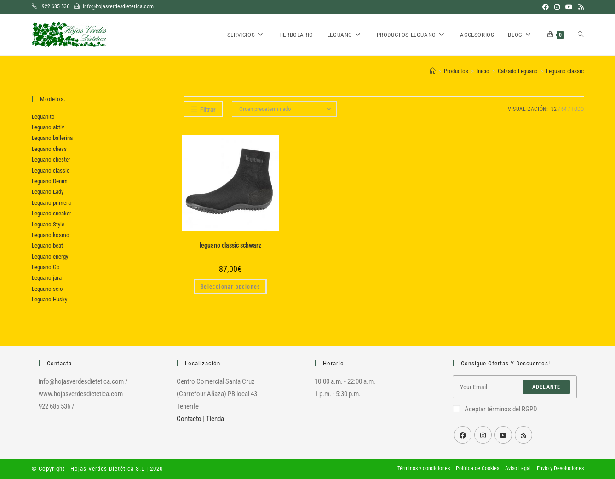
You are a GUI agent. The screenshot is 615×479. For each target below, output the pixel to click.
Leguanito (43, 116)
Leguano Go (46, 267)
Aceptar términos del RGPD (495, 409)
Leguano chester (51, 159)
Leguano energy (50, 256)
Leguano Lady (47, 191)
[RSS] (523, 435)
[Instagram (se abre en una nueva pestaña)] (557, 7)
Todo (577, 109)
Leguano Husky (49, 299)
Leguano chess (49, 148)
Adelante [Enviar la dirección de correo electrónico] (546, 387)
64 (564, 109)
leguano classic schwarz (230, 245)
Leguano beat (47, 245)
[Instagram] (483, 435)
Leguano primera (51, 202)
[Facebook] (462, 435)
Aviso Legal (518, 468)
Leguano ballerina (52, 137)
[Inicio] (433, 71)
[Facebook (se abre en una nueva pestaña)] (546, 7)
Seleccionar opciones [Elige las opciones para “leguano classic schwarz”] (230, 286)
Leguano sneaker (51, 213)
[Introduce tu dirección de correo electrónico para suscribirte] (515, 386)
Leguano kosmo (50, 234)
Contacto (189, 419)
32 (554, 109)
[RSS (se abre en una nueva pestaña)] (579, 7)
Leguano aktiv (48, 127)
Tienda (215, 419)
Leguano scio (47, 288)
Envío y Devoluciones (560, 468)
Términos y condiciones (423, 468)
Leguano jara (47, 277)
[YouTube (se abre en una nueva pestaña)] (569, 7)
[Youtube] (503, 435)
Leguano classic (565, 71)
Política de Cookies (477, 468)
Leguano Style (48, 224)
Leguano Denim (50, 181)
